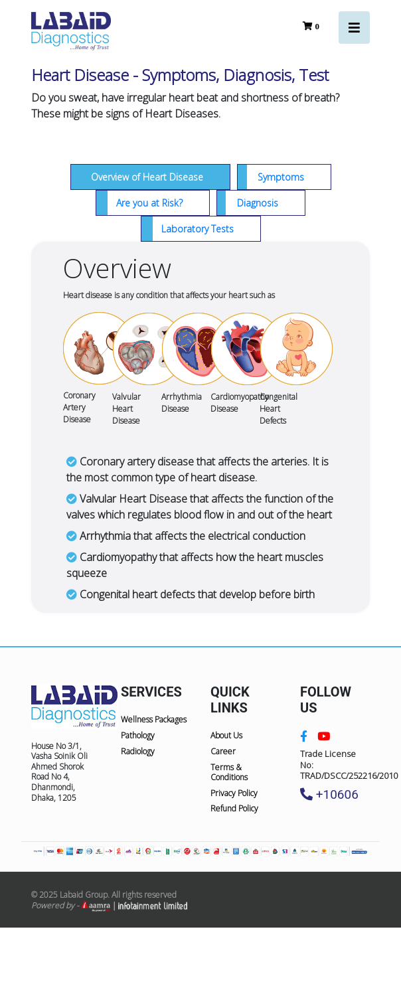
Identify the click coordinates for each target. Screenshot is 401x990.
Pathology (138, 735)
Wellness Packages (154, 719)
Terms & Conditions (229, 773)
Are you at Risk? (149, 203)
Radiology (138, 751)
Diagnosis (257, 203)
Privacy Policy (234, 793)
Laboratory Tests (197, 228)
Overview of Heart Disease (147, 177)
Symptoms (281, 177)
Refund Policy (234, 808)
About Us (226, 735)
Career (223, 751)
